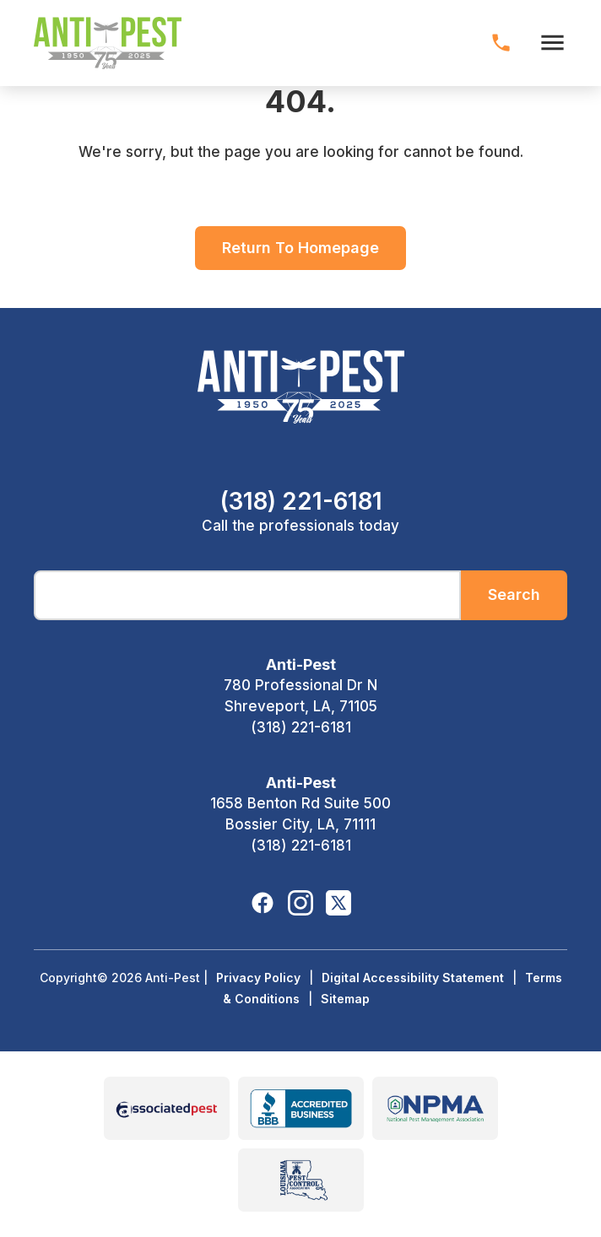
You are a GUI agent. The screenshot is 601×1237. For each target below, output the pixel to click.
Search (514, 594)
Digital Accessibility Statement (413, 977)
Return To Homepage (300, 248)
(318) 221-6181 (300, 501)
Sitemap (345, 998)
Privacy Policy (258, 977)
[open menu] (548, 42)
